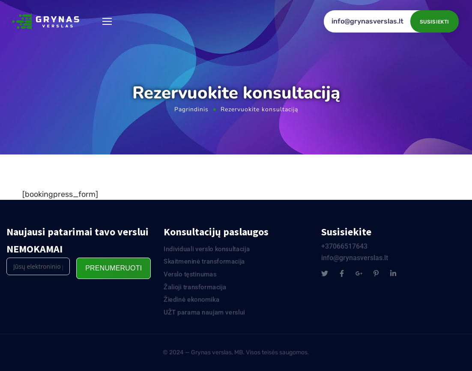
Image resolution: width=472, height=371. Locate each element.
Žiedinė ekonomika (191, 299)
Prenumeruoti (113, 268)
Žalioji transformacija (195, 287)
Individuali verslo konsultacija (207, 249)
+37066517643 (344, 246)
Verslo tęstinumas (190, 274)
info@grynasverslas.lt (367, 21)
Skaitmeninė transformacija (204, 261)
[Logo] (46, 21)
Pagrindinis (191, 109)
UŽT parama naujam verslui (204, 312)
